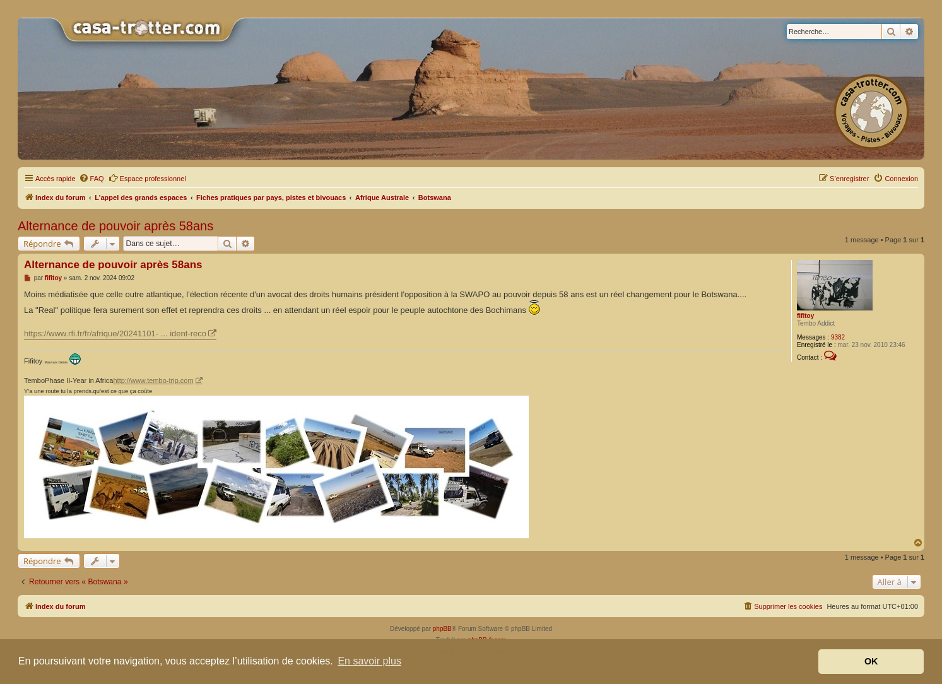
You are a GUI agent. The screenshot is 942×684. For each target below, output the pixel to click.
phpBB (442, 628)
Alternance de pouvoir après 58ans (115, 226)
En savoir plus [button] (369, 661)
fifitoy (805, 315)
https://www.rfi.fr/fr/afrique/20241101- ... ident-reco (115, 333)
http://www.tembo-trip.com (153, 380)
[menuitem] (91, 178)
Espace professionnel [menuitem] (147, 178)
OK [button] (871, 661)
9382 (838, 337)
